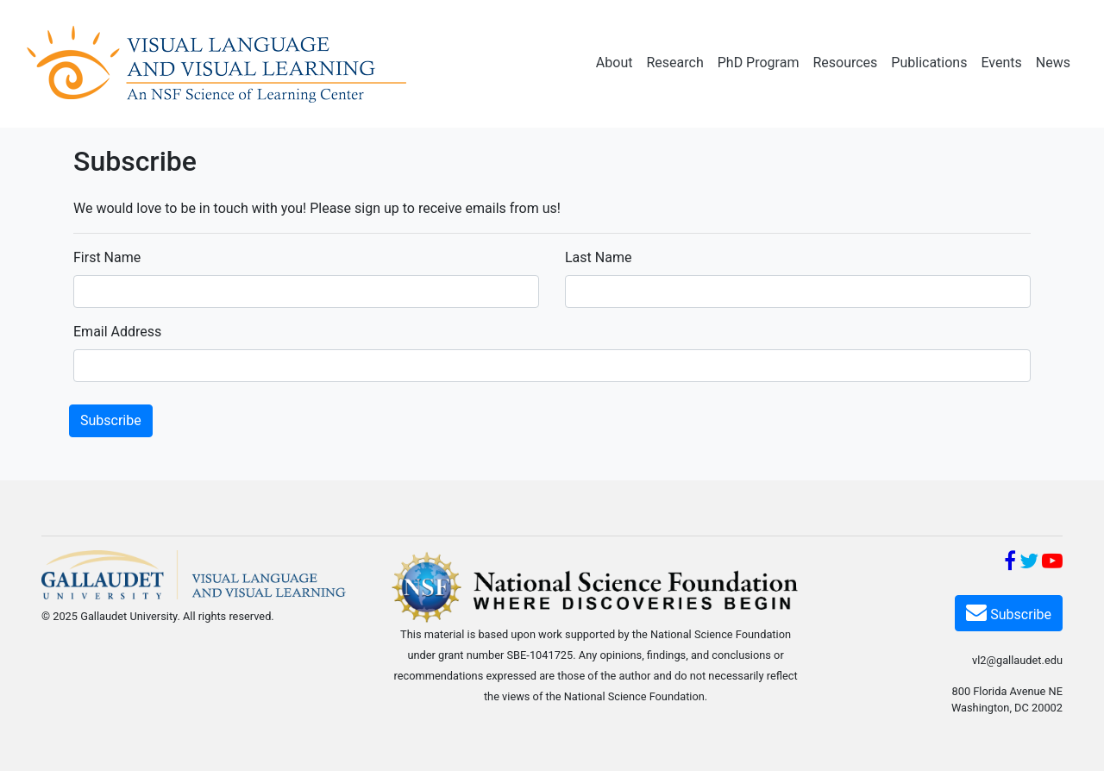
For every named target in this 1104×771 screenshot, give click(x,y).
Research (674, 62)
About (614, 62)
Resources (844, 62)
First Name (107, 257)
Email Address (117, 331)
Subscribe (110, 420)
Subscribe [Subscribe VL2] (1008, 612)
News (1053, 62)
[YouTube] (1052, 563)
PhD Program (759, 62)
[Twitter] (1028, 563)
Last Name (598, 257)
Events (1001, 62)
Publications (929, 62)
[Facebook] (1010, 563)
